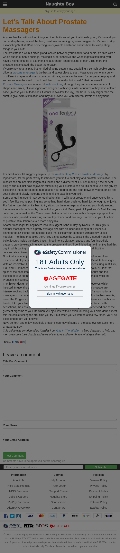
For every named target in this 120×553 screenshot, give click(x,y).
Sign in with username (60, 293)
